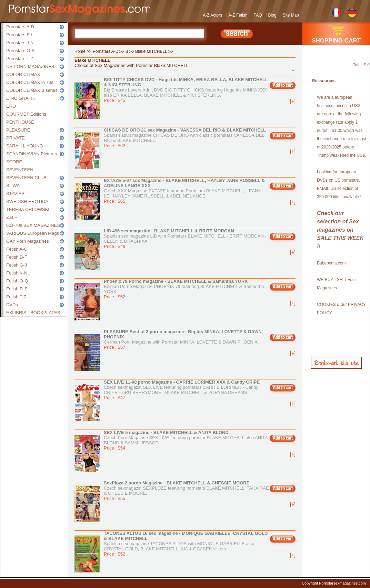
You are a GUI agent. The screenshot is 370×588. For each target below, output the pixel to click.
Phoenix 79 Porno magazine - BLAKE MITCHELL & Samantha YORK (176, 281)
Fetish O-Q (17, 280)
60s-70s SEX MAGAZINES (33, 225)
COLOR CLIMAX (23, 74)
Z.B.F (11, 217)
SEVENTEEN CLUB (26, 177)
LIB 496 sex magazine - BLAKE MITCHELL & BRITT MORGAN (169, 230)
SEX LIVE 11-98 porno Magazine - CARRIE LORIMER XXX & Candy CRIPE (182, 382)
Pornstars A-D (20, 26)
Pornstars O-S (20, 50)
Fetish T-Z (16, 296)
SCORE (14, 161)
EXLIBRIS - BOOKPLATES (33, 312)
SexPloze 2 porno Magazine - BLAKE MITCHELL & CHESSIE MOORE (176, 482)
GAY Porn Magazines (27, 241)
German (352, 12)
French (336, 12)
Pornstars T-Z (19, 58)
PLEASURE (18, 130)
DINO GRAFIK (21, 98)
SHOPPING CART (336, 40)
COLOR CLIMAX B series (32, 90)
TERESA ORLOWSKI (27, 209)
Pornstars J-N (19, 42)
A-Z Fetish (237, 15)
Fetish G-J (16, 265)
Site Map (291, 15)
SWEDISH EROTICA (27, 201)
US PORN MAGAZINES (30, 66)
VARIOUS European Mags (32, 233)
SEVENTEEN (19, 169)
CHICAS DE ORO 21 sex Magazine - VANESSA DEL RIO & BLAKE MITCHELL (185, 130)
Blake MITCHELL (151, 51)
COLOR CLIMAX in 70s (29, 82)
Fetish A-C (16, 249)
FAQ (258, 15)
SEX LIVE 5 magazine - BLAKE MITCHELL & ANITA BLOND (166, 432)
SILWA (13, 185)
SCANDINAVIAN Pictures (31, 153)
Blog (272, 15)
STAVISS (15, 193)
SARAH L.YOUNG (24, 145)
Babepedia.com (331, 263)
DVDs (12, 304)
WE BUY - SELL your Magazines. (336, 283)
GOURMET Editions (26, 114)
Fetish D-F (16, 257)
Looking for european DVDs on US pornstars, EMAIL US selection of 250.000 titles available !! (339, 184)
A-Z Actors (212, 15)
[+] (293, 70)
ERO (11, 106)
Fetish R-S (16, 288)
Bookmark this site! (336, 363)
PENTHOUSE (20, 122)
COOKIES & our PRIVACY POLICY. (341, 308)
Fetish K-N (16, 273)
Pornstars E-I (19, 34)
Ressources (324, 80)
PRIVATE (15, 138)
